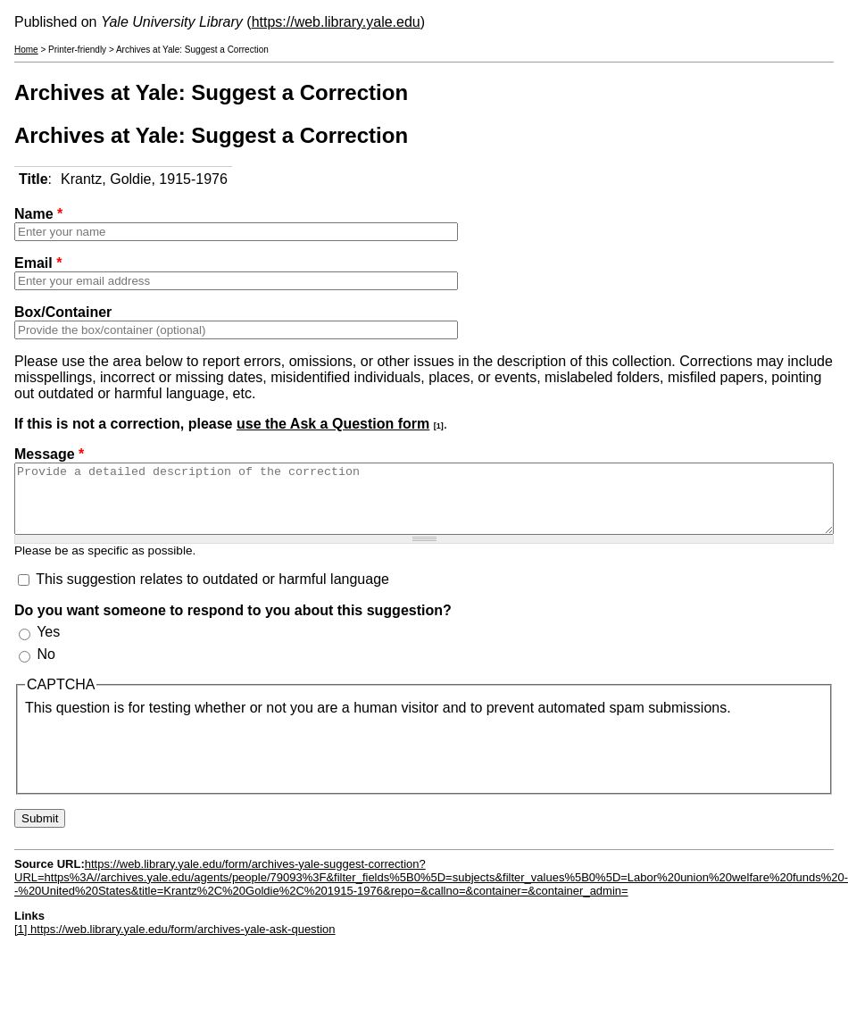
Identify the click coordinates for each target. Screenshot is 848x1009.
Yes (48, 645)
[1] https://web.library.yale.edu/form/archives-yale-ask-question (175, 942)
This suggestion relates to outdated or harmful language (212, 592)
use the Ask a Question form (333, 423)
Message (49, 454)
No (45, 667)
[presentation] (160, 764)
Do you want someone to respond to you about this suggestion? (233, 623)
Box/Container (63, 312)
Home (26, 49)
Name (38, 213)
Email (38, 263)
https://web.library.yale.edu (336, 21)
